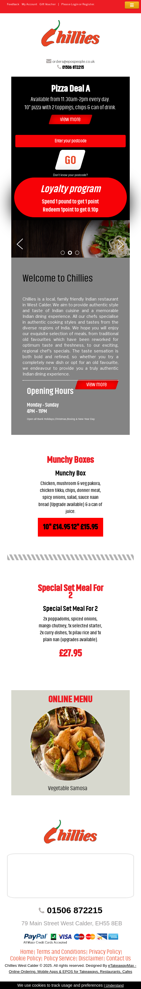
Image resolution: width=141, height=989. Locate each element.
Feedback (13, 4)
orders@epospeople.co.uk (73, 61)
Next (121, 243)
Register (88, 4)
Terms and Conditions (61, 951)
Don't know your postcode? (70, 175)
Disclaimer (91, 958)
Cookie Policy (25, 958)
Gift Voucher (48, 4)
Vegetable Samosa (67, 788)
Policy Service (60, 958)
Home (27, 951)
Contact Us (118, 958)
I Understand (114, 986)
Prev (20, 243)
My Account (29, 4)
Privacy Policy (104, 951)
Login (75, 4)
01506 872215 (73, 67)
